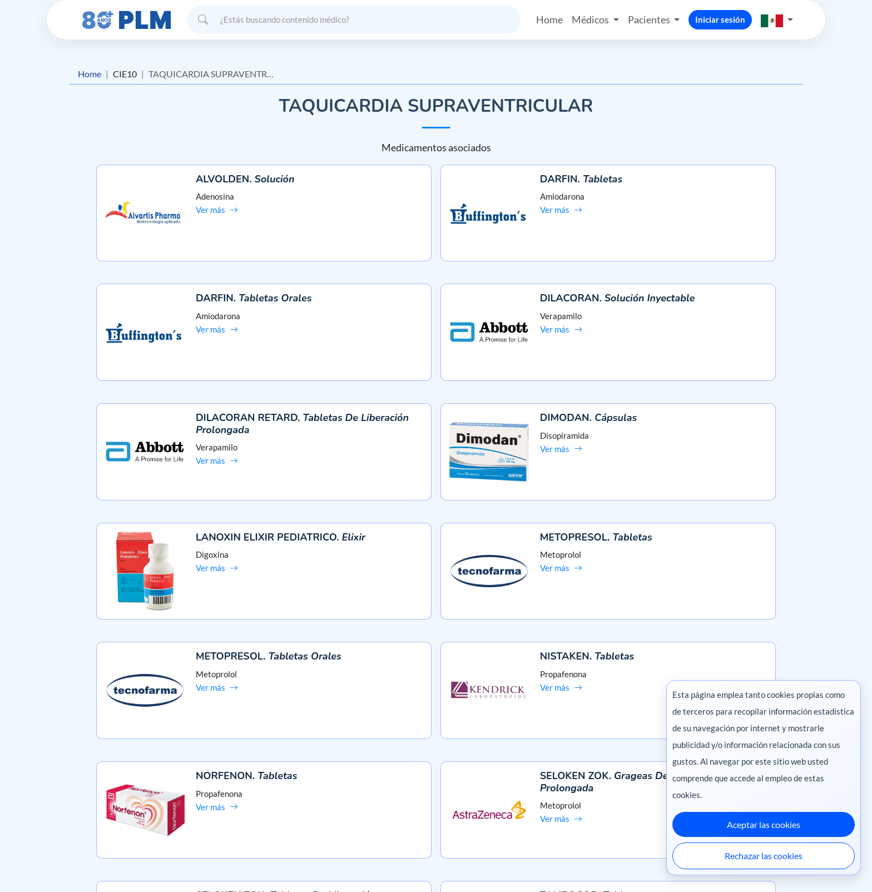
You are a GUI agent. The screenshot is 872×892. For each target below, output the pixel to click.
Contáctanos (436, 774)
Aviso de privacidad (139, 774)
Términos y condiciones (146, 794)
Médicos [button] (591, 19)
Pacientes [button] (650, 19)
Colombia (601, 860)
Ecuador (641, 860)
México (563, 860)
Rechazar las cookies (763, 855)
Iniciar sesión (720, 19)
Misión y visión (131, 755)
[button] (776, 19)
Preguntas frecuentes (436, 755)
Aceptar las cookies (763, 824)
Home (549, 19)
